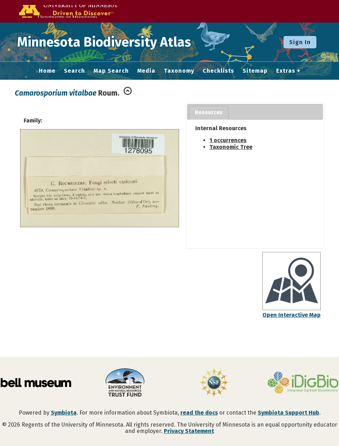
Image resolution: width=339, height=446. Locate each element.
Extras (285, 71)
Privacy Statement (189, 431)
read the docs (199, 412)
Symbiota (64, 412)
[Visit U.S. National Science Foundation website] (214, 383)
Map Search (111, 71)
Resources (208, 112)
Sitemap (255, 71)
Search (74, 71)
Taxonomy (179, 71)
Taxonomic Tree (230, 147)
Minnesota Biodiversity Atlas (110, 42)
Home (47, 71)
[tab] (208, 113)
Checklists (218, 71)
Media (146, 71)
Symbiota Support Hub (288, 412)
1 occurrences (227, 140)
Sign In (300, 42)
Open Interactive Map (291, 315)
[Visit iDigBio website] (303, 383)
